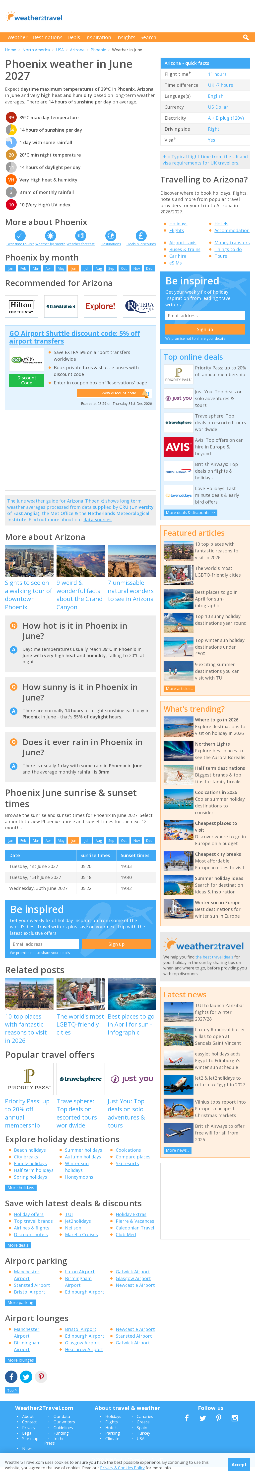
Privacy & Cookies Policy (122, 1468)
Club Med (126, 1244)
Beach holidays (30, 1160)
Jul (86, 268)
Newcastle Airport (135, 1295)
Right (213, 129)
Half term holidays (34, 1180)
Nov (136, 268)
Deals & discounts (141, 244)
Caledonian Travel (135, 1238)
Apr (48, 268)
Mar (36, 268)
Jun (73, 268)
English (215, 96)
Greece (143, 1432)
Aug (99, 268)
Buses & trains (184, 249)
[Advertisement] (159, 16)
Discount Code (26, 390)
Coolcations (128, 1160)
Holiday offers (29, 1224)
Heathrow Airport (84, 1359)
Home (10, 50)
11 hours (217, 74)
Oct (124, 268)
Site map (30, 1449)
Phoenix (98, 50)
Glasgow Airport (133, 1288)
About (28, 1426)
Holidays (178, 224)
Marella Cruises (81, 1244)
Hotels (221, 224)
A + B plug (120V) (226, 118)
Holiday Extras (131, 1224)
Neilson (73, 1238)
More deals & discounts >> (190, 512)
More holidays (20, 1197)
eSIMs (175, 263)
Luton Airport (80, 1282)
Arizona (77, 50)
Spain (142, 1437)
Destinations (48, 37)
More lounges (20, 1370)
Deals (73, 37)
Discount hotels (31, 1244)
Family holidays (30, 1173)
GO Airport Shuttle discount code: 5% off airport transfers (74, 347)
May (61, 268)
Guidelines (63, 1437)
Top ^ (12, 1400)
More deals (17, 1255)
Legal (27, 1443)
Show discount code (115, 403)
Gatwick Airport (133, 1282)
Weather (17, 37)
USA (60, 50)
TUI (69, 1224)
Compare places (133, 1167)
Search (148, 37)
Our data (62, 1426)
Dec (149, 268)
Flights (176, 230)
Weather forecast (80, 244)
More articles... (179, 688)
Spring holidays (30, 1187)
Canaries (145, 1426)
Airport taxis (182, 243)
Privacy (28, 1437)
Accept (239, 1465)
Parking (112, 1443)
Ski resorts (127, 1173)
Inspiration (98, 37)
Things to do (228, 249)
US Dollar (218, 107)
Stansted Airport (32, 1295)
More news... (177, 1150)
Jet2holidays (78, 1231)
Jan (10, 268)
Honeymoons (79, 1187)
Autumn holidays (83, 1167)
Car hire (177, 256)
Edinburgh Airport (84, 1302)
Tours (220, 256)
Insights (125, 37)
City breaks (26, 1167)
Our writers (64, 1432)
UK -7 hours (220, 85)
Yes (211, 140)
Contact (29, 1432)
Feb (23, 268)
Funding (61, 1443)
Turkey (143, 1443)
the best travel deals (214, 957)
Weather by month (50, 244)
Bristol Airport (29, 1302)
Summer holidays (83, 1160)
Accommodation (232, 230)
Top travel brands (33, 1231)
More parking (20, 1312)
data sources (97, 530)
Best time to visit (20, 244)
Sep (111, 268)
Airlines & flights (31, 1238)
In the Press (54, 1451)
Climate (112, 1449)
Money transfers (232, 243)
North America (36, 50)
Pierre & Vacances (135, 1231)
